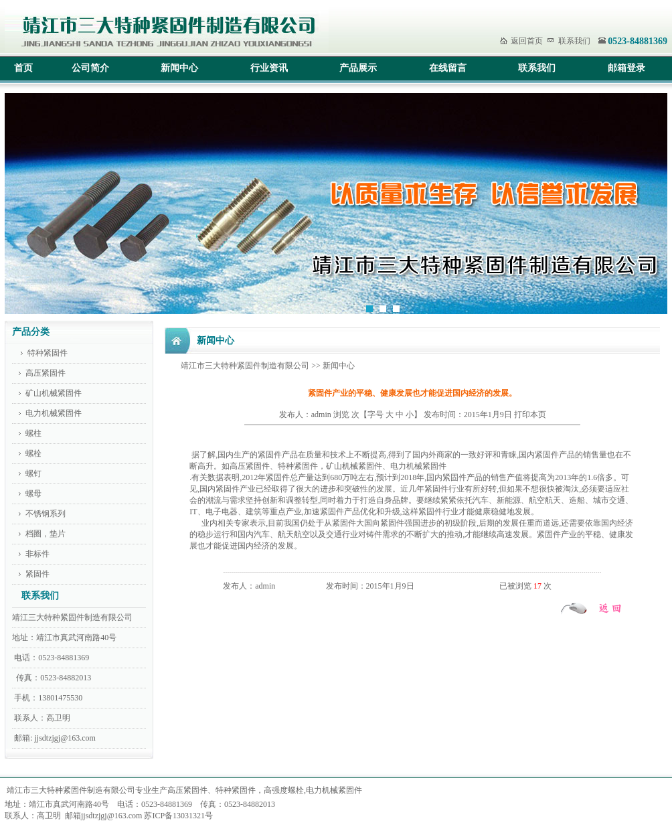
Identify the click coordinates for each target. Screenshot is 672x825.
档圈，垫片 (44, 533)
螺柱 (33, 433)
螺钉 (33, 473)
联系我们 (574, 41)
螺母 (31, 493)
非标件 (36, 553)
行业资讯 (269, 68)
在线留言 (448, 68)
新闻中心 (179, 68)
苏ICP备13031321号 (178, 815)
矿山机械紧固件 (52, 393)
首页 (23, 68)
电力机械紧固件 (53, 413)
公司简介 (90, 68)
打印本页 (530, 414)
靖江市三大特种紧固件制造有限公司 (245, 365)
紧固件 (36, 574)
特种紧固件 (47, 353)
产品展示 (358, 68)
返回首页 (527, 41)
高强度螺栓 (284, 790)
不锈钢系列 (44, 513)
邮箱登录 (626, 68)
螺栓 (33, 453)
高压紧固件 (45, 373)
